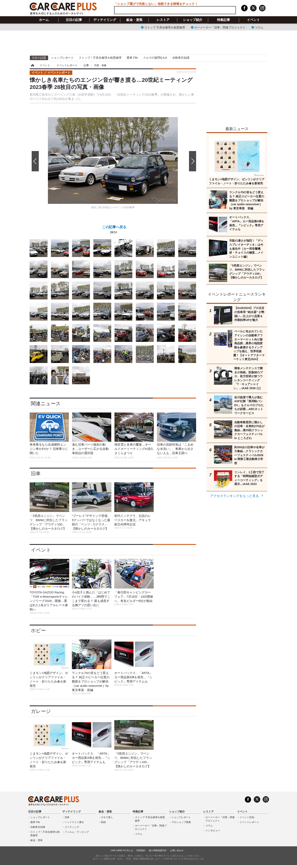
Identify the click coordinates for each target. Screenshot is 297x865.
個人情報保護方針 (158, 850)
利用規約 (140, 850)
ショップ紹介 (192, 20)
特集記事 (223, 20)
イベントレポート (249, 822)
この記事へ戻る (114, 230)
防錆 (103, 822)
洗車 (67, 817)
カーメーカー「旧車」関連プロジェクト (219, 27)
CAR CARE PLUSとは (122, 850)
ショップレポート (62, 57)
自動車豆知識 (180, 57)
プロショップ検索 (181, 822)
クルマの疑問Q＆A (155, 57)
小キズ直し (107, 817)
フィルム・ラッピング (77, 831)
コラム (259, 27)
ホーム (44, 20)
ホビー (38, 630)
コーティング (72, 827)
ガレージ (41, 711)
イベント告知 (247, 817)
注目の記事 (74, 20)
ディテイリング (104, 20)
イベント (253, 20)
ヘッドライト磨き (74, 822)
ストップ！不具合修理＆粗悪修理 (100, 57)
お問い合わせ (177, 850)
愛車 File (132, 57)
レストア (163, 20)
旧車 (36, 473)
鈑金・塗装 (134, 20)
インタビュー (212, 830)
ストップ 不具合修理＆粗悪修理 (164, 27)
